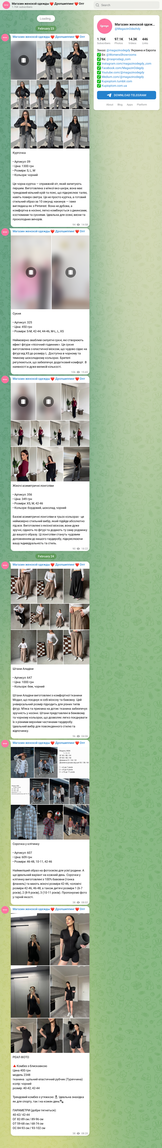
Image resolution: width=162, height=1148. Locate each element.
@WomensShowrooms (121, 54)
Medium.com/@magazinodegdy (123, 76)
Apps (130, 104)
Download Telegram (126, 95)
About (109, 104)
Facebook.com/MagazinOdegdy (123, 68)
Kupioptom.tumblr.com (117, 81)
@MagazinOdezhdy (127, 28)
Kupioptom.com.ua (114, 85)
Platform (142, 104)
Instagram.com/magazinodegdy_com (126, 63)
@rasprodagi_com (119, 59)
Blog (120, 104)
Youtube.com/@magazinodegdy (123, 72)
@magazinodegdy (118, 50)
